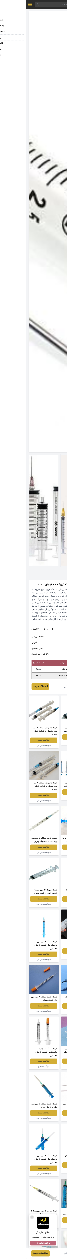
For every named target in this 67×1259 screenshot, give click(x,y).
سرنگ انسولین (17, 1066)
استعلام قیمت (14, 686)
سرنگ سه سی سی (49, 742)
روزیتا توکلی (43, 686)
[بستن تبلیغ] (6, 1217)
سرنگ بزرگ (49, 956)
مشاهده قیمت (49, 736)
